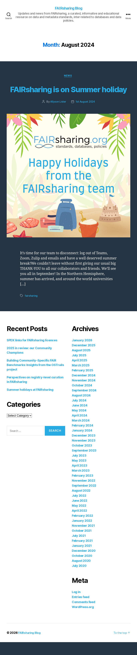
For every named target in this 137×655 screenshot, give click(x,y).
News (68, 76)
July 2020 (79, 578)
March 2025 (80, 378)
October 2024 (82, 398)
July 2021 (79, 548)
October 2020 (82, 568)
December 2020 (84, 563)
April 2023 (79, 478)
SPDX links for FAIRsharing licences (32, 353)
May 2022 (79, 518)
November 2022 (83, 493)
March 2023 (80, 483)
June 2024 (79, 418)
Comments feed (83, 615)
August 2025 (81, 363)
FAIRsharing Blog (68, 8)
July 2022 (79, 508)
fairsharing (31, 308)
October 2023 (82, 458)
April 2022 (79, 523)
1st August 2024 (86, 114)
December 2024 (83, 388)
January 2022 (82, 533)
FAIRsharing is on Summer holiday (68, 95)
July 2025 (79, 368)
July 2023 (79, 468)
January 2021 (82, 558)
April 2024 (79, 428)
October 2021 (82, 543)
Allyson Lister (57, 114)
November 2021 (83, 538)
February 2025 (82, 383)
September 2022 (84, 498)
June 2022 (79, 513)
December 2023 (83, 448)
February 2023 (82, 488)
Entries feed (80, 610)
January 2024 (82, 443)
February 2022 (82, 528)
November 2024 (83, 393)
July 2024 (79, 413)
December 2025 (83, 358)
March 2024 (80, 433)
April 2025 (79, 373)
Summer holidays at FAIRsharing (30, 402)
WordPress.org (83, 620)
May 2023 (79, 473)
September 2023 (84, 463)
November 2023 (83, 453)
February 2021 (82, 553)
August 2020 (81, 573)
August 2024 (81, 408)
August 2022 (81, 503)
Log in (76, 605)
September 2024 (84, 403)
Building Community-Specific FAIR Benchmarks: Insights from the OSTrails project (35, 378)
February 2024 (82, 438)
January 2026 (82, 353)
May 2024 (79, 423)
